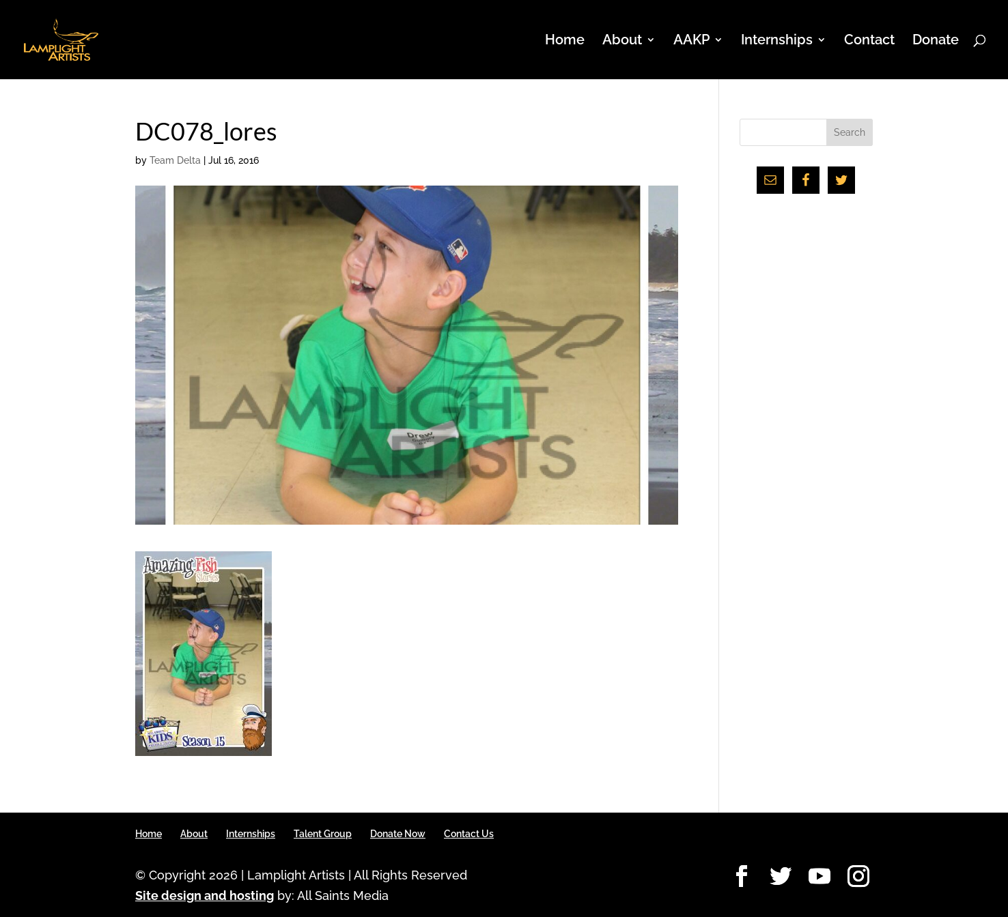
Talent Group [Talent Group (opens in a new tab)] (323, 833)
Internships (777, 41)
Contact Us (469, 833)
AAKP (691, 41)
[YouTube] (819, 877)
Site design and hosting (204, 895)
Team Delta (175, 160)
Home (565, 41)
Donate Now (397, 833)
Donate (935, 41)
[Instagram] (858, 877)
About (622, 41)
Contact (869, 41)
